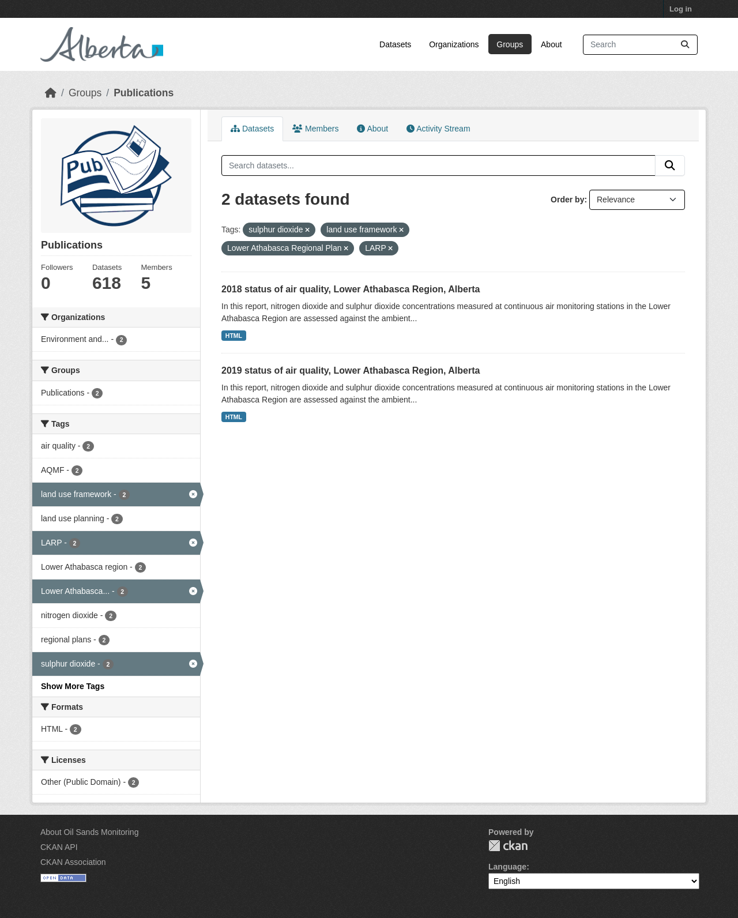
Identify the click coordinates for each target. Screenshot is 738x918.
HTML (233, 335)
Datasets (395, 44)
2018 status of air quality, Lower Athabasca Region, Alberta (350, 289)
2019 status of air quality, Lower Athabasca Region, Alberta (350, 370)
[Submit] (684, 45)
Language (507, 866)
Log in (680, 9)
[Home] (51, 93)
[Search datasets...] (640, 45)
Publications (144, 93)
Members (315, 128)
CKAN (508, 846)
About (551, 44)
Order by (567, 199)
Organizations (454, 44)
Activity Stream (438, 128)
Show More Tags (72, 686)
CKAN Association (73, 862)
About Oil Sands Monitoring (89, 832)
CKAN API (59, 847)
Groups (509, 44)
